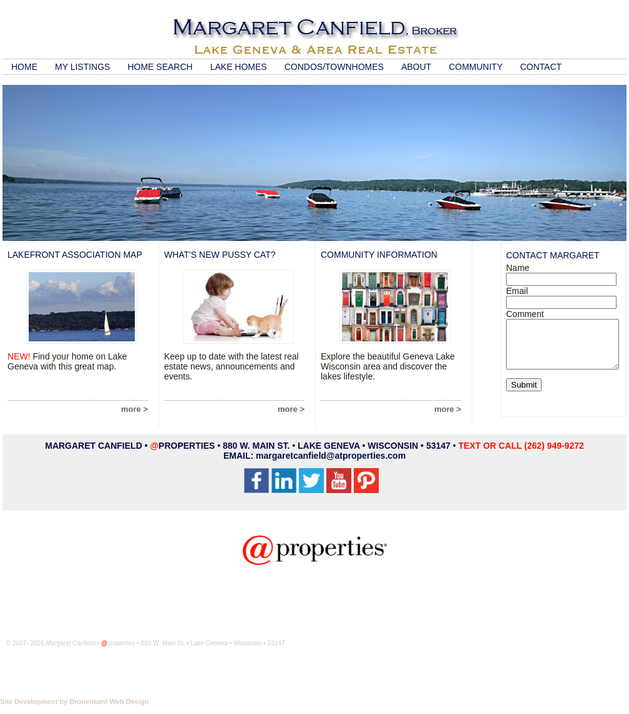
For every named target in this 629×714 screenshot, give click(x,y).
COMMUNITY (475, 67)
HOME (24, 67)
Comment (525, 314)
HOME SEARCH (159, 67)
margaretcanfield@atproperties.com (331, 456)
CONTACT (541, 67)
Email (517, 291)
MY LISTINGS (82, 67)
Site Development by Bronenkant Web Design (74, 701)
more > (134, 409)
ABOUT (416, 67)
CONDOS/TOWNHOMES (334, 67)
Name (517, 268)
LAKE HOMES (238, 67)
